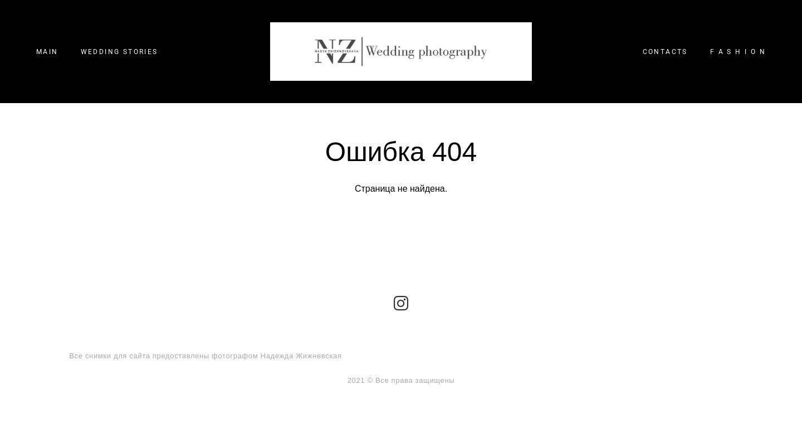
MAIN (47, 52)
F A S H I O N (738, 52)
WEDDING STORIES (119, 52)
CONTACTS (665, 52)
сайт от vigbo (722, 412)
